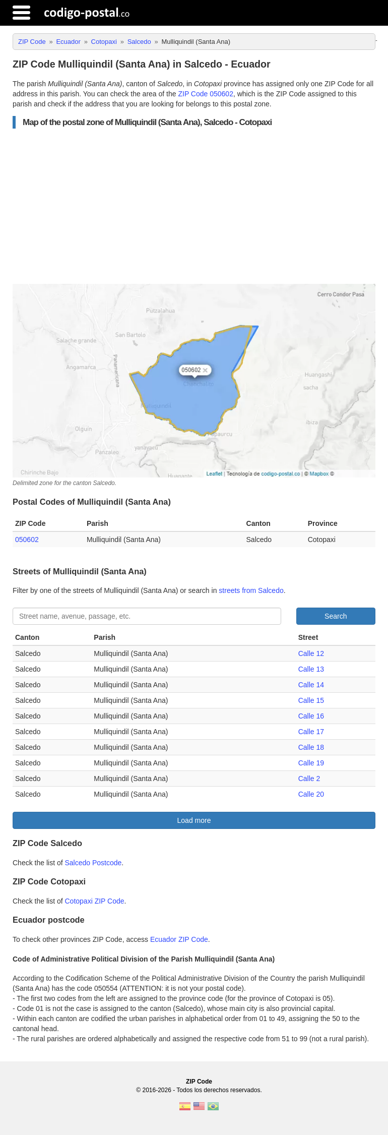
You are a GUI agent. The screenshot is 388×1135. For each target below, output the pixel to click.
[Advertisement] (194, 206)
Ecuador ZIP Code (179, 939)
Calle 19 (311, 763)
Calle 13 (311, 669)
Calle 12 (311, 653)
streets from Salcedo (251, 590)
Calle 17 (311, 732)
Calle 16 (311, 716)
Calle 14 (311, 685)
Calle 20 (311, 794)
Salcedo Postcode (93, 863)
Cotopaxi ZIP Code (94, 901)
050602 (27, 539)
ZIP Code (199, 1081)
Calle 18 (311, 747)
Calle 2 (309, 778)
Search (336, 616)
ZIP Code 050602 (205, 94)
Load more (194, 820)
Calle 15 (311, 700)
